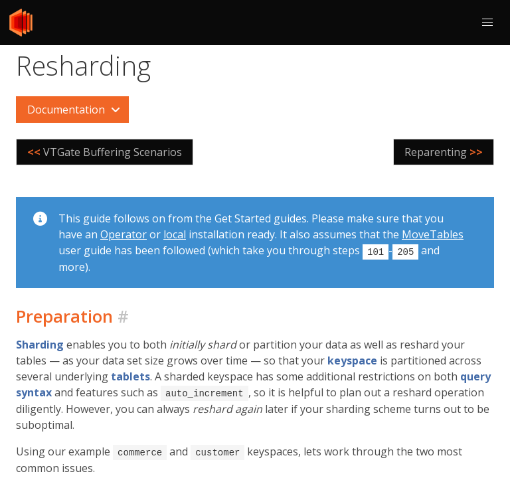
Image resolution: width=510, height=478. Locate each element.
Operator (123, 234)
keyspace (352, 360)
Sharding (40, 344)
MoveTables (433, 234)
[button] (487, 22)
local (174, 234)
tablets (130, 375)
